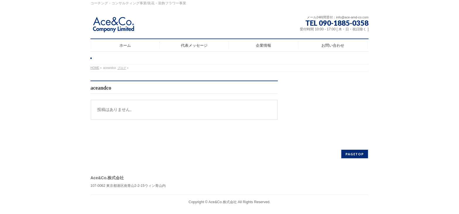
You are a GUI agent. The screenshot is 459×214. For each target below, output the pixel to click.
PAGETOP (354, 154)
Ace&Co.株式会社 (222, 202)
